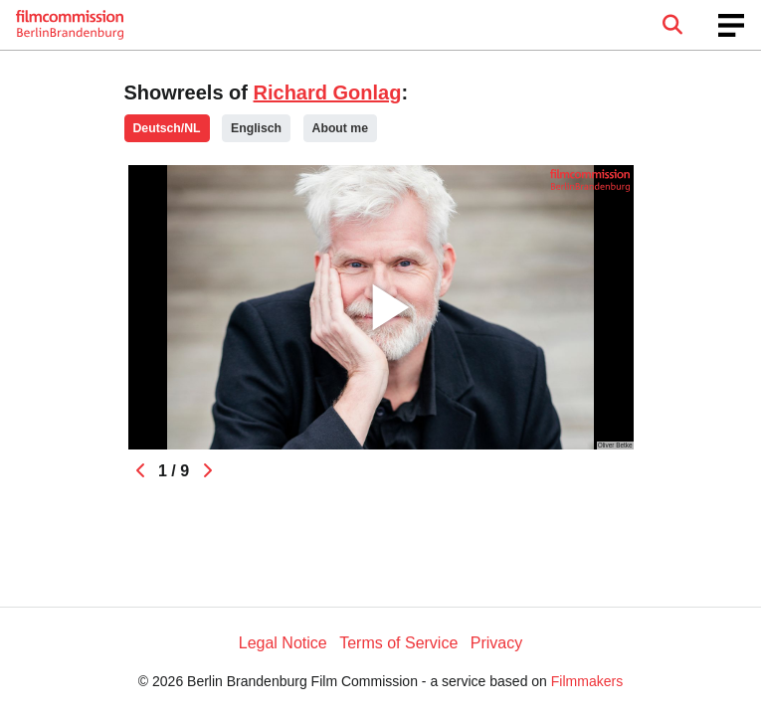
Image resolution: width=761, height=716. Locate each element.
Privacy (496, 642)
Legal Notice (283, 642)
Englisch (256, 128)
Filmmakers (587, 681)
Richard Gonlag (328, 92)
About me (340, 128)
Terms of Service (398, 642)
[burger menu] (731, 25)
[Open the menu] (672, 25)
